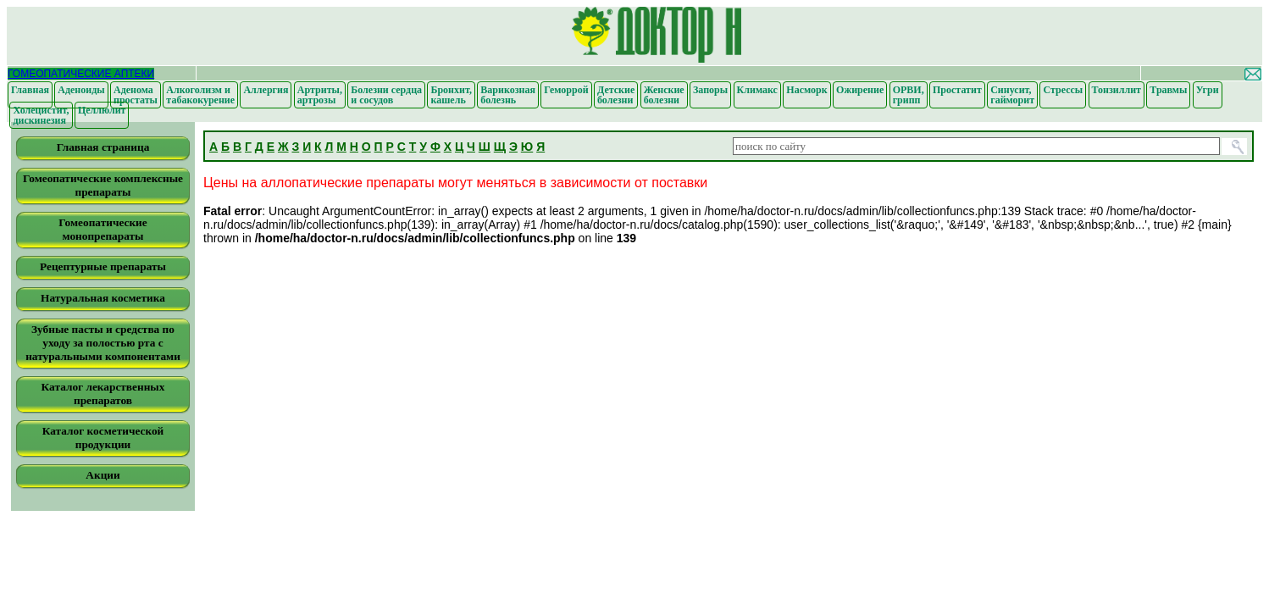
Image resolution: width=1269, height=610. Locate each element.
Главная (30, 90)
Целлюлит (102, 110)
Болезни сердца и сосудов (386, 95)
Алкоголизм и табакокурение (200, 95)
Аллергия (265, 90)
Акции (102, 475)
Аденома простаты (136, 95)
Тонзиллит (1116, 90)
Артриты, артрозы (319, 95)
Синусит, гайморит (1012, 95)
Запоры (710, 90)
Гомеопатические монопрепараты (102, 229)
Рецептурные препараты (103, 266)
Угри (1207, 90)
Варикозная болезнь (507, 95)
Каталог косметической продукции (103, 437)
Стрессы (1063, 90)
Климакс (757, 90)
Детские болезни (615, 95)
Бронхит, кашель (450, 95)
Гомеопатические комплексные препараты (103, 185)
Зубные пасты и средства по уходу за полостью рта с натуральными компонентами (102, 343)
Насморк (806, 90)
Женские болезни (664, 95)
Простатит (957, 90)
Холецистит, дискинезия (41, 115)
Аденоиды (81, 90)
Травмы (1168, 90)
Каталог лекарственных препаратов (103, 393)
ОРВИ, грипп (908, 95)
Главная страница (103, 147)
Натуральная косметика (103, 297)
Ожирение (860, 90)
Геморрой (566, 90)
